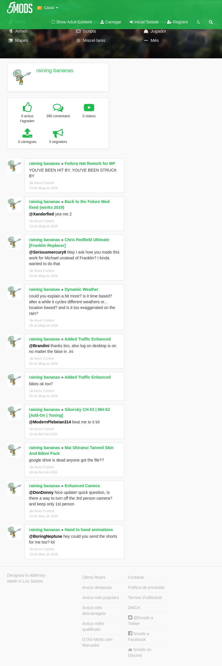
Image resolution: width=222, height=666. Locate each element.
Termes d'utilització (145, 597)
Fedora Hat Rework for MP (89, 163)
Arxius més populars (100, 597)
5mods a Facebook (138, 636)
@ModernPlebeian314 (50, 422)
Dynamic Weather (81, 289)
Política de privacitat (146, 587)
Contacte (136, 577)
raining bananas (54, 70)
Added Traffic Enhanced (87, 339)
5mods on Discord (139, 652)
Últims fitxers (94, 577)
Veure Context (41, 183)
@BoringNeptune (45, 536)
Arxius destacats (97, 587)
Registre (177, 22)
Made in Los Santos (25, 581)
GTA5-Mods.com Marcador (97, 642)
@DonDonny (41, 492)
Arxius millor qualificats (93, 626)
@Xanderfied (41, 214)
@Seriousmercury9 (47, 252)
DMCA (134, 607)
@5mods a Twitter (140, 620)
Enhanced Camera (82, 485)
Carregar (110, 22)
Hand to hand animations (88, 529)
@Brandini (39, 345)
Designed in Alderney (26, 575)
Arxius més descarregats (94, 610)
